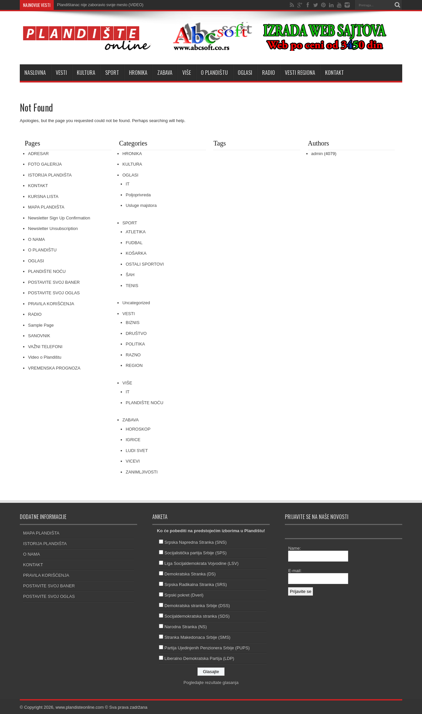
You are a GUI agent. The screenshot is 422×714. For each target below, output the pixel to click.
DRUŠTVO (136, 333)
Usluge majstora (141, 205)
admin (317, 153)
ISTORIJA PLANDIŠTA (50, 175)
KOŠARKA (136, 253)
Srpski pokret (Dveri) (184, 595)
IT (128, 183)
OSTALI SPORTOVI (145, 264)
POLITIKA (135, 343)
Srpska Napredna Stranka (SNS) (196, 542)
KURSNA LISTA (43, 196)
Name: (294, 548)
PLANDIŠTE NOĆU (47, 271)
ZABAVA (164, 73)
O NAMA (36, 239)
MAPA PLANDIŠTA (46, 207)
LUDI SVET (137, 450)
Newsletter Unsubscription (53, 228)
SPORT (112, 73)
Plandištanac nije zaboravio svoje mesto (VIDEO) (100, 5)
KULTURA (86, 73)
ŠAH (130, 274)
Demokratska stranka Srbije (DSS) (197, 605)
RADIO (268, 73)
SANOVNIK (39, 335)
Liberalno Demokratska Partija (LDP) (199, 658)
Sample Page (41, 325)
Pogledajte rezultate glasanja (210, 682)
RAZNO (133, 354)
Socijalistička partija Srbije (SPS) (196, 552)
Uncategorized (136, 302)
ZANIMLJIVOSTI (142, 472)
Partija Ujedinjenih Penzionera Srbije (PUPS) (207, 647)
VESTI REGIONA (300, 73)
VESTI (61, 73)
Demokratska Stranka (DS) (190, 573)
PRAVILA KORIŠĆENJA (51, 303)
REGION (134, 365)
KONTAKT (334, 73)
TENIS (132, 285)
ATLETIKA (135, 231)
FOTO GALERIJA (45, 164)
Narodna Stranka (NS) (186, 626)
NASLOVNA (35, 73)
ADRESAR (38, 153)
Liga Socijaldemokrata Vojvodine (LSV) (202, 563)
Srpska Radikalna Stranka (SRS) (196, 584)
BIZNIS (132, 322)
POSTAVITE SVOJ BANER (54, 282)
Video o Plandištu (44, 357)
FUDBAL (134, 242)
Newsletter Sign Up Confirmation (59, 217)
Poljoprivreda (138, 194)
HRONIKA (138, 73)
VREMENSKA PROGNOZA (54, 368)
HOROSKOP (138, 429)
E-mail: (294, 570)
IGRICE (133, 439)
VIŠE (186, 73)
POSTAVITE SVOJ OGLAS (54, 292)
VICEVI (133, 461)
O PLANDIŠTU (214, 73)
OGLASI (245, 73)
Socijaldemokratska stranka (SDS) (197, 616)
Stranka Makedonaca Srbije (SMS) (197, 637)
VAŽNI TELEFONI (45, 346)
